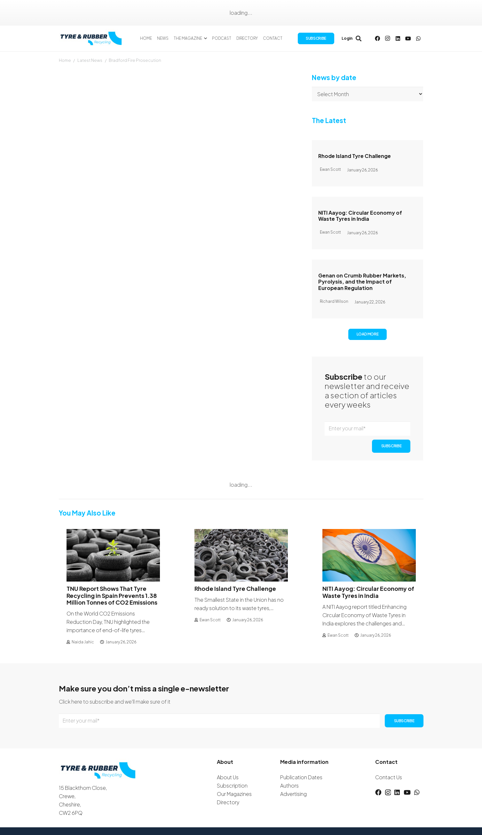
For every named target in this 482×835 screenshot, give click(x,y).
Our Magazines (234, 793)
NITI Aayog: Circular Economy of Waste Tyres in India (360, 215)
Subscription (232, 785)
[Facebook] (377, 38)
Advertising (293, 793)
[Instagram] (388, 38)
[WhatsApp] (418, 38)
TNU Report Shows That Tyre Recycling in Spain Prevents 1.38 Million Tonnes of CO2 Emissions (112, 595)
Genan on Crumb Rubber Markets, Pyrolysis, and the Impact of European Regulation (362, 281)
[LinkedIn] (398, 38)
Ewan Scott (209, 619)
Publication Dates (301, 777)
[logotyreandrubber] (92, 38)
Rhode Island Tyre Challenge (354, 156)
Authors (289, 785)
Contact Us (388, 777)
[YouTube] (408, 38)
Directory (228, 802)
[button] (204, 38)
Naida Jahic (82, 642)
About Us (228, 777)
